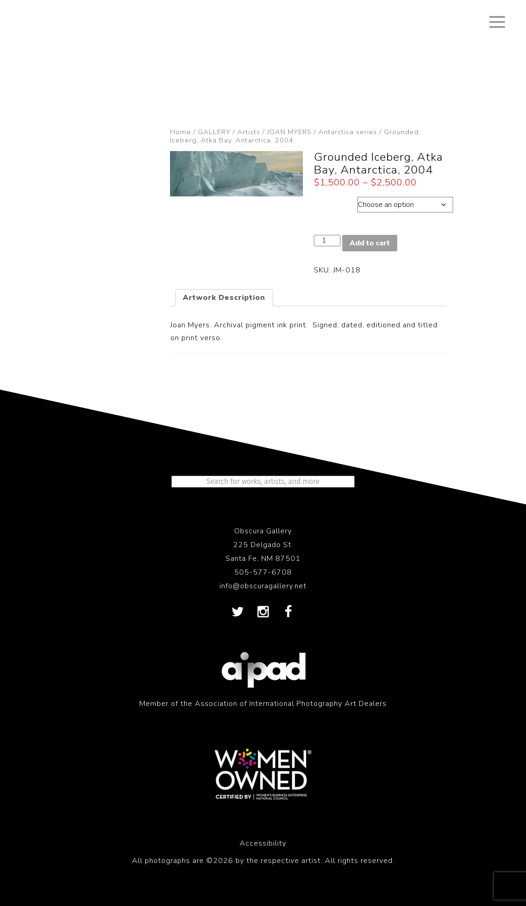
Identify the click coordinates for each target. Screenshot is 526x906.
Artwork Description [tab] (224, 298)
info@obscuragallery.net (263, 586)
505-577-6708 (263, 572)
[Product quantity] (327, 240)
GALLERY (214, 131)
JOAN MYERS (289, 131)
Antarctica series (347, 131)
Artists (248, 131)
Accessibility (263, 843)
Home (180, 131)
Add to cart (370, 243)
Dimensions (335, 202)
